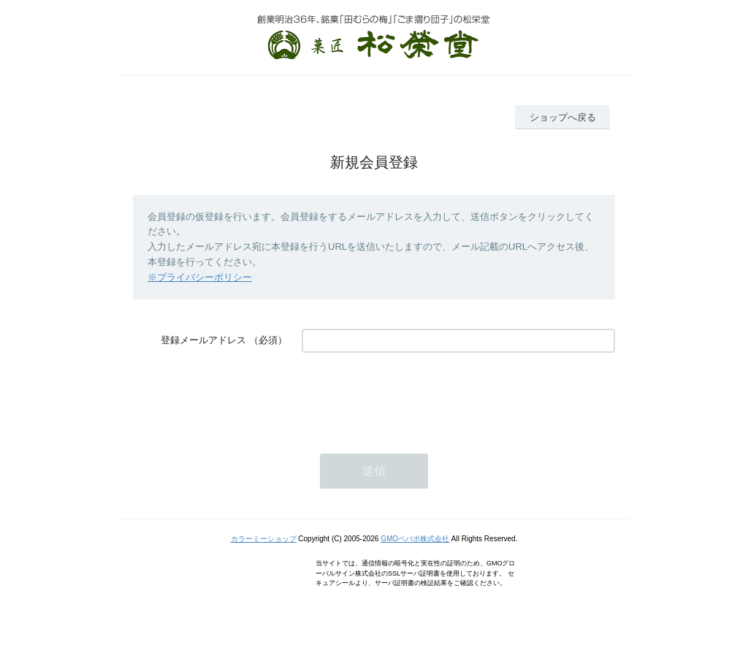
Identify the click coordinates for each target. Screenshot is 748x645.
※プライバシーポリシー (200, 277)
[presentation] (413, 395)
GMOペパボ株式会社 (415, 539)
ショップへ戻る (563, 117)
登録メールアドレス (203, 340)
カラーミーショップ (264, 539)
